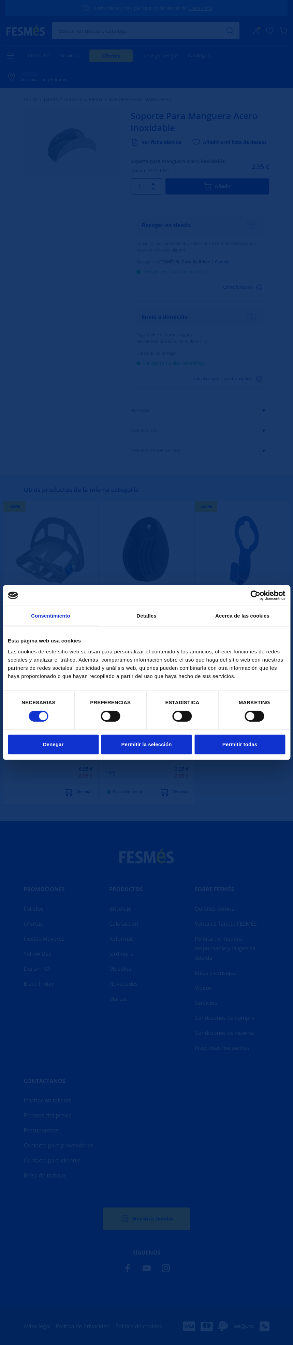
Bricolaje (120, 908)
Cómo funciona (243, 287)
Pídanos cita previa (48, 1115)
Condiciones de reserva (224, 1033)
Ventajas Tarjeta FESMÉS (226, 923)
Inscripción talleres (48, 1100)
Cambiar (223, 262)
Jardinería (121, 953)
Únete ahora (201, 8)
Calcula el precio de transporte (228, 379)
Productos (39, 55)
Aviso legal (37, 1326)
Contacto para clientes (52, 1160)
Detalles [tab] (146, 616)
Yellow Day (38, 953)
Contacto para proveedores (58, 1145)
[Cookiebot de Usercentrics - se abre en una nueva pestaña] (255, 595)
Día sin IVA (37, 968)
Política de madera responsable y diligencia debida (225, 948)
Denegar (53, 744)
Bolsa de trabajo (44, 1175)
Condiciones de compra (225, 1018)
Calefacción (123, 923)
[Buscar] (146, 31)
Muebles (120, 968)
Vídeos (203, 988)
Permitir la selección (146, 744)
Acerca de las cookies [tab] (242, 616)
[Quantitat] (144, 186)
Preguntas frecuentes (222, 1048)
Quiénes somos (214, 908)
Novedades (123, 983)
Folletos (34, 908)
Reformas (121, 938)
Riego (95, 99)
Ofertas (111, 56)
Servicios (70, 55)
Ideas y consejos (160, 55)
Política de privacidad (83, 1326)
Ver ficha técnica (156, 142)
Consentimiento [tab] (50, 616)
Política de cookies (138, 1326)
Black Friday (39, 983)
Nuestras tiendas (146, 1218)
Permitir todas (239, 744)
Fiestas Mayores (44, 938)
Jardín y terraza (63, 99)
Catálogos (199, 55)
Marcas (118, 998)
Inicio (31, 99)
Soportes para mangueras (140, 99)
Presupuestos (41, 1130)
